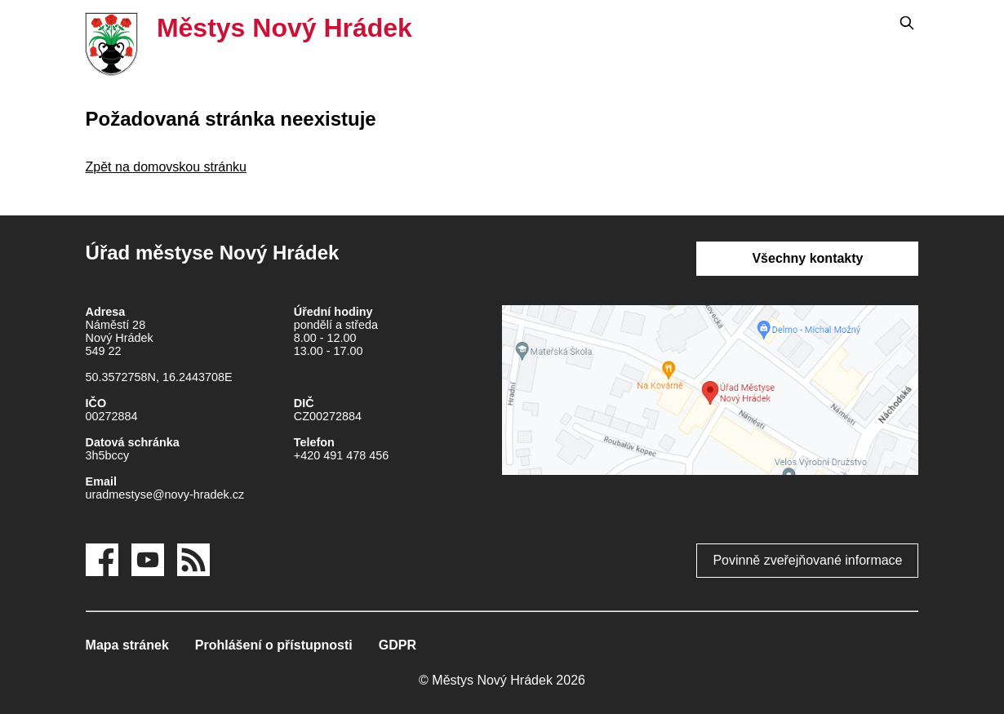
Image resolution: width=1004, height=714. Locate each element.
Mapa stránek (127, 645)
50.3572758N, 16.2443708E (159, 377)
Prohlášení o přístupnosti (274, 645)
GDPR (397, 645)
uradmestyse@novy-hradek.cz (165, 494)
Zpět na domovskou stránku (166, 167)
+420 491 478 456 (341, 455)
